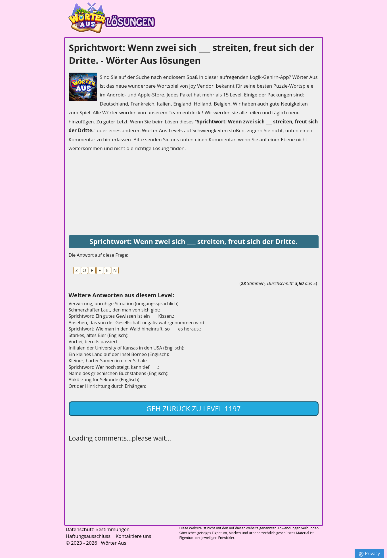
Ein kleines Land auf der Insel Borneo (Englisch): (119, 354)
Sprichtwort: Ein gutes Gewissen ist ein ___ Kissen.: (121, 316)
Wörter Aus (113, 543)
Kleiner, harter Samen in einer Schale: (108, 360)
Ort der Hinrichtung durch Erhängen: (108, 386)
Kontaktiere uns (133, 536)
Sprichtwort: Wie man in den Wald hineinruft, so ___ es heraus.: (135, 329)
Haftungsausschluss (88, 536)
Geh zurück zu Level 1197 (193, 408)
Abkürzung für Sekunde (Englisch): (105, 379)
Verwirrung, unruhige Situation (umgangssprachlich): (124, 303)
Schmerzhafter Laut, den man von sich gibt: (114, 310)
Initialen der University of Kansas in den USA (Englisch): (127, 348)
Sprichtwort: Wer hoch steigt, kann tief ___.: (114, 367)
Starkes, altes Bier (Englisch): (99, 335)
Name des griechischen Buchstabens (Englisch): (119, 373)
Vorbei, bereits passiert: (94, 341)
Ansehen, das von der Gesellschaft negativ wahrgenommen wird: (137, 322)
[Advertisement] (111, 194)
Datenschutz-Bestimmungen (98, 529)
